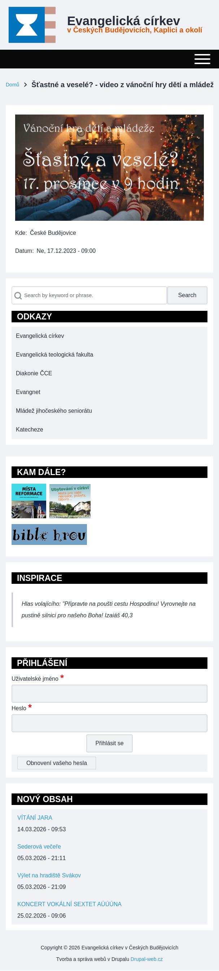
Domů (12, 85)
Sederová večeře (39, 847)
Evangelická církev (123, 21)
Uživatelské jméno (35, 679)
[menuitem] (109, 336)
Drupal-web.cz (147, 959)
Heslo (19, 708)
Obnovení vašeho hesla (56, 763)
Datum (23, 251)
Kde (20, 233)
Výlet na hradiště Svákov (49, 875)
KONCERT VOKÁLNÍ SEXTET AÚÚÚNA (69, 904)
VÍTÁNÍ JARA (34, 818)
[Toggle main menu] (109, 59)
